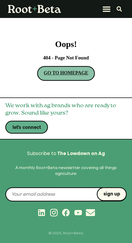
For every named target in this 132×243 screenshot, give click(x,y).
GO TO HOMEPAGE (66, 73)
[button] (106, 9)
